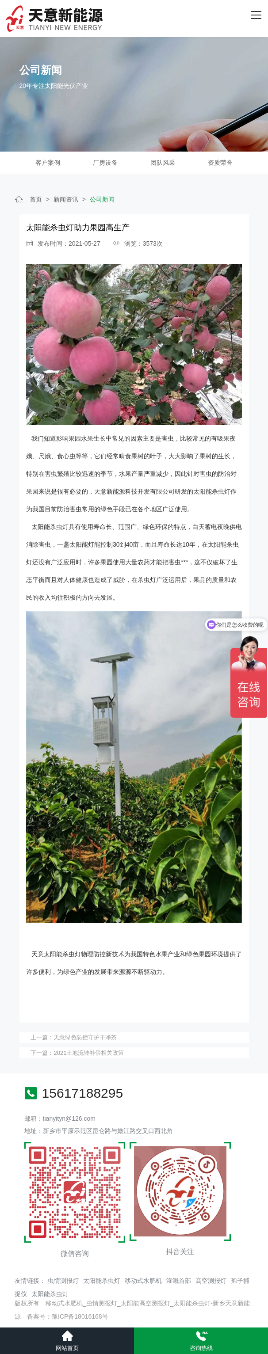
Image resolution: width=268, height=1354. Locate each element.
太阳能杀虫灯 (101, 1280)
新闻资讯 (66, 199)
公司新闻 (102, 199)
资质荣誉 (220, 162)
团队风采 (162, 162)
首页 (36, 199)
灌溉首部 (178, 1280)
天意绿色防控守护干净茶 (85, 1037)
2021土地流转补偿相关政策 (89, 1053)
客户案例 (47, 162)
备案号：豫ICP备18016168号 (67, 1316)
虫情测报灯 (63, 1280)
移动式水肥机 (143, 1280)
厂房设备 (105, 162)
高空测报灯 (210, 1280)
